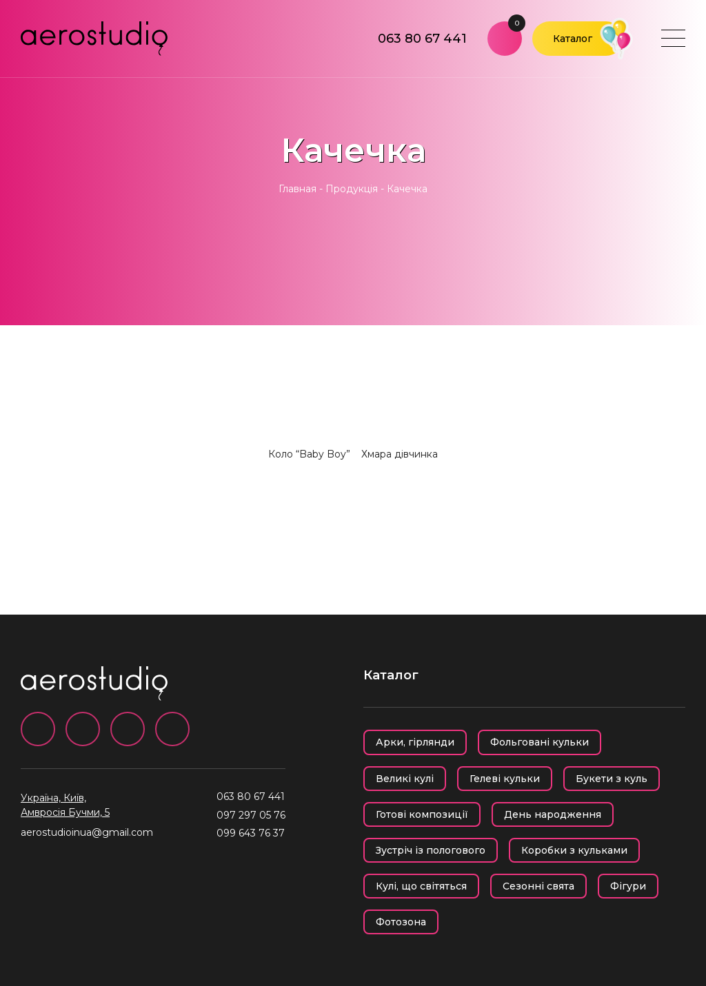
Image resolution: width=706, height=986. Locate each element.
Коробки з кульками (574, 850)
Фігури (628, 886)
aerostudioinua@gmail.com (87, 832)
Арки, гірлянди (415, 742)
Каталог (572, 38)
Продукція (351, 189)
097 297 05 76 (250, 815)
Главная (297, 189)
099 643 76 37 (250, 833)
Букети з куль (611, 778)
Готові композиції (422, 814)
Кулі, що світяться (421, 886)
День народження (552, 814)
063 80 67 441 (422, 38)
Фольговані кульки (539, 742)
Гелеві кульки (505, 778)
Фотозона (401, 922)
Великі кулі (405, 778)
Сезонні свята (538, 886)
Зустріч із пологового (430, 850)
